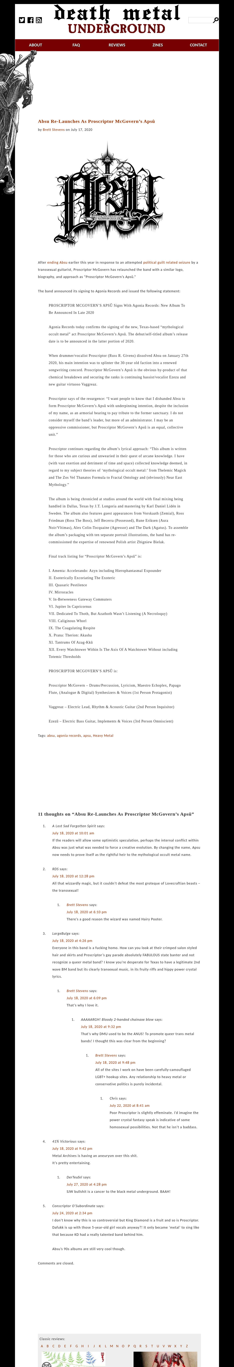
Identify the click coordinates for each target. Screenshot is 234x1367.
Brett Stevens (54, 129)
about (35, 45)
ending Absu (57, 262)
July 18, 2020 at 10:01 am (73, 833)
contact (198, 45)
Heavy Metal (103, 735)
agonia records (69, 735)
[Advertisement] (122, 85)
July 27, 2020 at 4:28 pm (87, 1184)
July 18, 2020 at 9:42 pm (72, 1148)
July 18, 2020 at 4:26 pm (72, 940)
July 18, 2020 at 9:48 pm (115, 1062)
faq (76, 45)
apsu (87, 735)
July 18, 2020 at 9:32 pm (101, 1027)
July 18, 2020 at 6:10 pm (87, 912)
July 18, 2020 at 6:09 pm (87, 998)
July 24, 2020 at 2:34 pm (72, 1213)
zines (157, 45)
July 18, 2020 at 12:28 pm (73, 876)
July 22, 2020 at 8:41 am (130, 1105)
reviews (117, 45)
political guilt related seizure (166, 262)
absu (51, 735)
